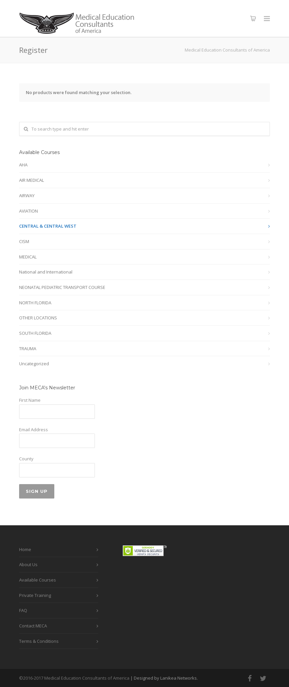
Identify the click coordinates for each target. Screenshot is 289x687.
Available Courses (37, 580)
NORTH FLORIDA (35, 303)
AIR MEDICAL (31, 180)
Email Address (33, 430)
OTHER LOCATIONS (38, 318)
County (26, 459)
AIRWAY (27, 196)
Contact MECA (33, 626)
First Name (30, 400)
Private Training (35, 595)
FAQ (23, 610)
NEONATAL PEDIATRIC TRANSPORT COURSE (62, 287)
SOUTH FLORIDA (35, 333)
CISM (24, 241)
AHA (23, 165)
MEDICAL (28, 257)
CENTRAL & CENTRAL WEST (47, 226)
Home (25, 549)
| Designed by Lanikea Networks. (164, 678)
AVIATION (28, 211)
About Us (28, 564)
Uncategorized (34, 364)
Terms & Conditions (39, 641)
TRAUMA (27, 349)
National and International (45, 272)
